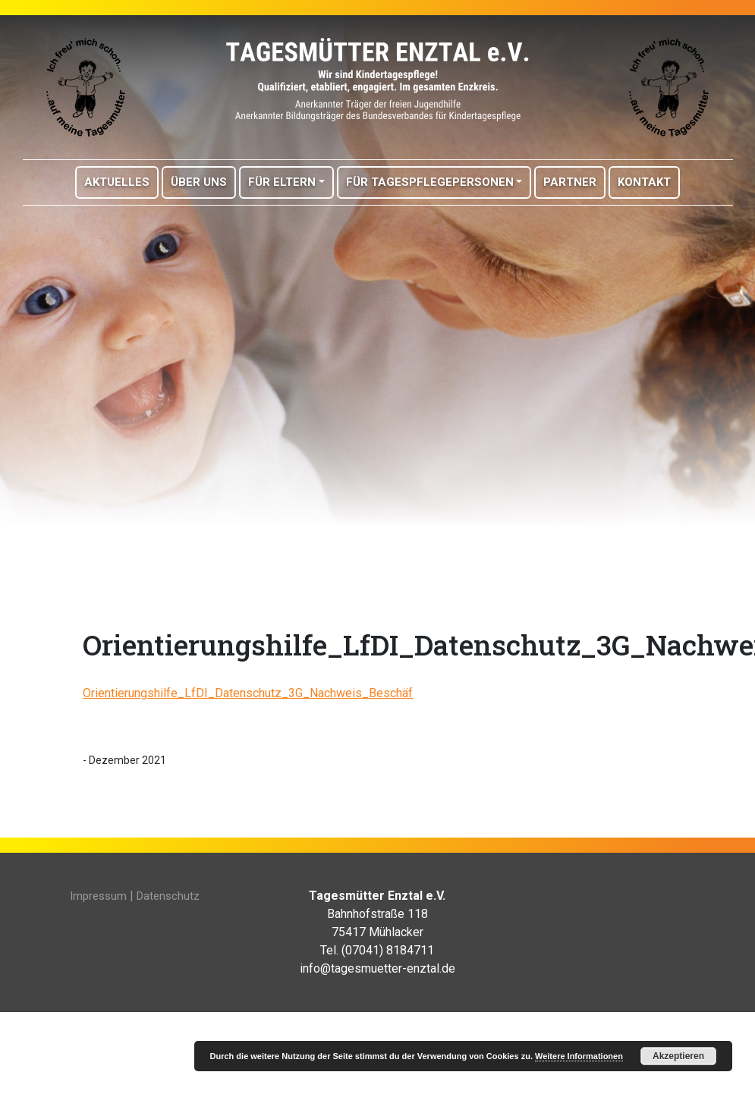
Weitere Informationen (579, 1056)
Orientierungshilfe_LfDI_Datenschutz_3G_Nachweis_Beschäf (248, 693)
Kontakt (644, 182)
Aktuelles (116, 182)
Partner (569, 182)
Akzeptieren (678, 1056)
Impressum (98, 896)
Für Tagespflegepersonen (430, 182)
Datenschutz (168, 896)
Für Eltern (282, 182)
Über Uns (199, 182)
